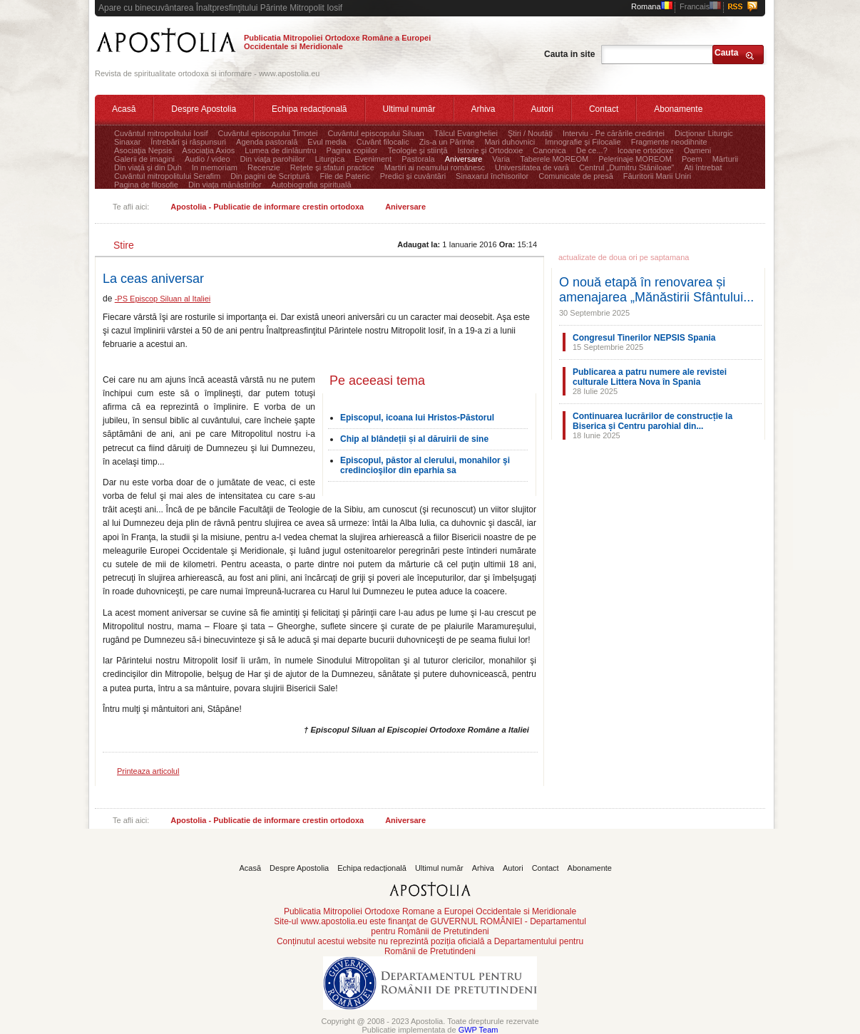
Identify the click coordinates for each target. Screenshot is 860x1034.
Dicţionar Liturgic (704, 133)
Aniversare (464, 159)
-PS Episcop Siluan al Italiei (163, 298)
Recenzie (263, 167)
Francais (700, 6)
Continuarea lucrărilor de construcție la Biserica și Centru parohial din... (652, 421)
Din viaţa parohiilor (272, 159)
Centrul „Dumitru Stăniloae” (626, 167)
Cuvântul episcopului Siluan (375, 133)
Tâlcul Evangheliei (466, 133)
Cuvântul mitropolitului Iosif (161, 133)
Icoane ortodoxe (646, 150)
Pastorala (417, 159)
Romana (651, 6)
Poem (692, 159)
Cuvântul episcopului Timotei (267, 133)
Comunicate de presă (575, 176)
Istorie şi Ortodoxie (490, 150)
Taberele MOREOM (554, 159)
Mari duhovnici (509, 142)
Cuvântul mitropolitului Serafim (167, 176)
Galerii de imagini (144, 159)
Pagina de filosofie (146, 184)
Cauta (726, 53)
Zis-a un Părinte (447, 142)
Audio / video (207, 159)
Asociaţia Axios (208, 150)
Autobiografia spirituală (312, 184)
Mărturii (725, 159)
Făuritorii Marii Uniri (657, 176)
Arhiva (483, 109)
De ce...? (592, 150)
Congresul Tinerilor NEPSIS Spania (644, 338)
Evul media (326, 142)
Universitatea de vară (532, 167)
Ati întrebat (703, 167)
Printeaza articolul (148, 771)
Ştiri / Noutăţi (530, 133)
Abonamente (678, 109)
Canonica (549, 150)
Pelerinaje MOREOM (635, 159)
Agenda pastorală (266, 142)
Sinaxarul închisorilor (492, 176)
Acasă (123, 109)
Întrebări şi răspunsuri (188, 142)
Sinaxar (127, 142)
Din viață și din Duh (148, 167)
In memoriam (214, 167)
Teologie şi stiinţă (418, 150)
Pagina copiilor (352, 150)
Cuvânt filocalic (383, 142)
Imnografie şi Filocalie (582, 142)
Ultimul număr (409, 109)
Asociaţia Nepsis (143, 150)
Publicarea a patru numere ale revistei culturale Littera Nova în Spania (650, 377)
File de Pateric (344, 176)
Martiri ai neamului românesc (434, 167)
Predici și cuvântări (413, 176)
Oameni (698, 150)
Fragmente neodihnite (669, 142)
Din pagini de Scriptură (269, 176)
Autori (542, 109)
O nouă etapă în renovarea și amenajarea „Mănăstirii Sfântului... (656, 289)
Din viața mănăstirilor (225, 184)
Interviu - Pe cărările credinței (614, 133)
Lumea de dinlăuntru (280, 150)
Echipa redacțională (309, 109)
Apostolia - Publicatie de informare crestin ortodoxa (267, 206)
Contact (603, 109)
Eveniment (372, 159)
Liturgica (330, 159)
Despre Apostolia (203, 109)
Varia (501, 159)
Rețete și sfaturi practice (332, 167)
